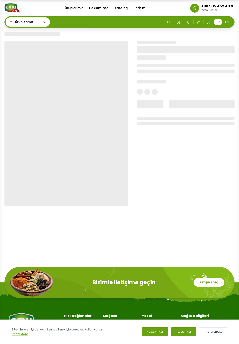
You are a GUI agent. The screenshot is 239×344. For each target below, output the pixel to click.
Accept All (155, 332)
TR (218, 22)
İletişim (139, 8)
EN (227, 22)
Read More (20, 334)
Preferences (213, 332)
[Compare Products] (198, 22)
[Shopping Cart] (179, 22)
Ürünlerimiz (74, 8)
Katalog (121, 8)
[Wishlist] (189, 22)
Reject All (183, 332)
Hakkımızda (99, 8)
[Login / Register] (208, 22)
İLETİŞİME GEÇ (208, 282)
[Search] (169, 22)
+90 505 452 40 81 (218, 6)
